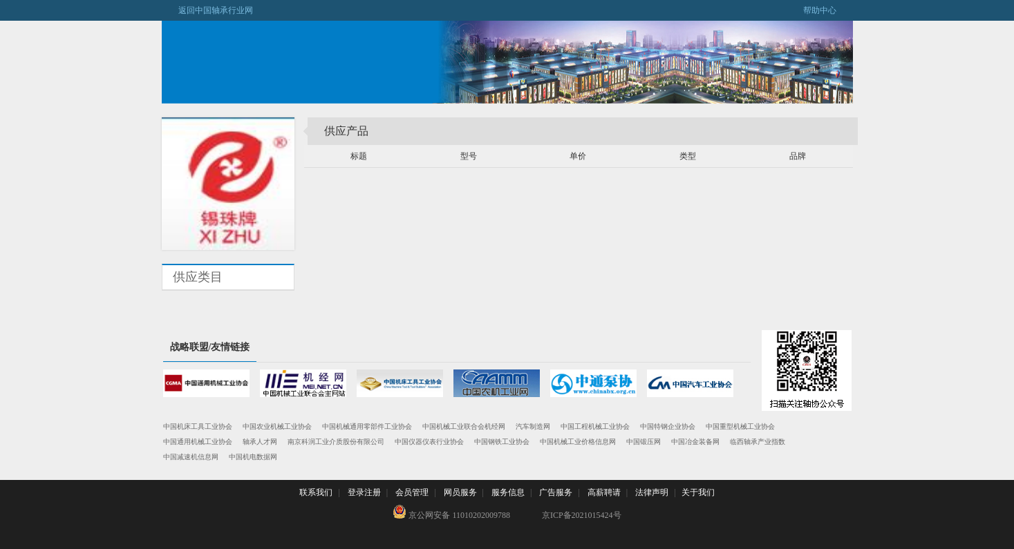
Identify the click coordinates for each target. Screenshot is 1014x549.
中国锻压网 (643, 441)
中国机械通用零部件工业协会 (367, 426)
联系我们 (315, 492)
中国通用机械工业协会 (197, 441)
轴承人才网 (260, 441)
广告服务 (555, 492)
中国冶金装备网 (695, 441)
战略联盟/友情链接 (210, 347)
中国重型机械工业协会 (740, 426)
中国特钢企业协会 (667, 426)
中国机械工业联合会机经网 (463, 426)
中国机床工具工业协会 (197, 426)
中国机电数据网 (253, 457)
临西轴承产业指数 (757, 441)
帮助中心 (828, 10)
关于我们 (698, 492)
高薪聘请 (604, 492)
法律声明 (651, 492)
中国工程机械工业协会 (595, 426)
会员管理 (412, 492)
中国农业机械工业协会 (277, 426)
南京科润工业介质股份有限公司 (336, 441)
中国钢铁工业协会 (501, 441)
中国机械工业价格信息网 (578, 441)
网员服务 (460, 492)
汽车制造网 (533, 426)
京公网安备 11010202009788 (451, 512)
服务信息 (508, 492)
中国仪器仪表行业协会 (429, 441)
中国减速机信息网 (190, 457)
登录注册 (364, 492)
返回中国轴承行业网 (207, 10)
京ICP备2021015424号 (581, 515)
